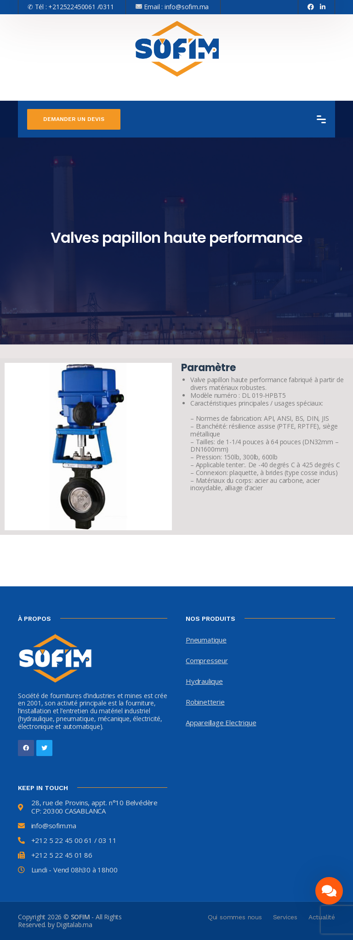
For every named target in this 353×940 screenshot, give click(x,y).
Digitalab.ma (74, 924)
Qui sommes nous (235, 917)
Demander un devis (73, 119)
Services (285, 917)
